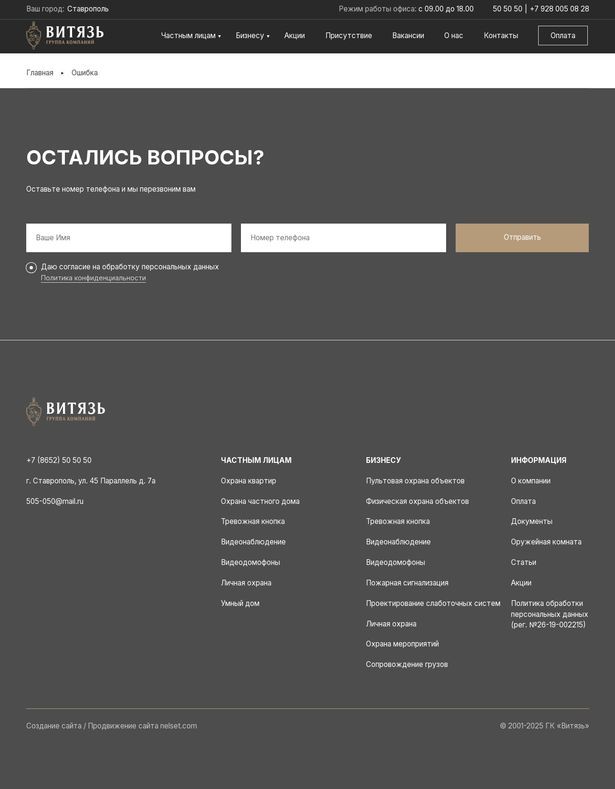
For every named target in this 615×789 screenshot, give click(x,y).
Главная (39, 72)
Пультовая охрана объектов (415, 480)
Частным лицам (188, 35)
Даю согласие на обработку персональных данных (130, 266)
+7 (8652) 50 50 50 (59, 460)
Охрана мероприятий (402, 643)
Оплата (563, 35)
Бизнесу (250, 35)
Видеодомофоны (250, 562)
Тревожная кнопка (253, 521)
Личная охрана (246, 582)
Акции (294, 35)
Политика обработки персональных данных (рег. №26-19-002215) (549, 614)
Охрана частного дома (260, 501)
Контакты (501, 35)
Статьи (523, 562)
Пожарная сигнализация (407, 582)
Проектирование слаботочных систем (433, 603)
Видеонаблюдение (253, 541)
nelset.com (178, 725)
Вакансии (408, 35)
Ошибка (85, 72)
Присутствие (348, 35)
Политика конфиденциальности (93, 278)
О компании (531, 480)
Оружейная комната (546, 541)
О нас (453, 35)
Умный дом (240, 603)
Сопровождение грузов (407, 664)
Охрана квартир (248, 480)
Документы (531, 521)
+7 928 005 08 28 (559, 8)
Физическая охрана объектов (417, 501)
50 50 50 (507, 8)
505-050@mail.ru (54, 501)
